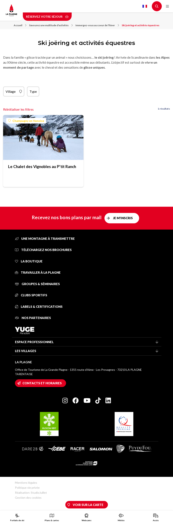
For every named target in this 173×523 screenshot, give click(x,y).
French (144, 6)
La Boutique (29, 261)
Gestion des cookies (28, 497)
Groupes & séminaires (37, 284)
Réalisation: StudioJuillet (31, 492)
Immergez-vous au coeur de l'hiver (97, 25)
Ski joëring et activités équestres (140, 25)
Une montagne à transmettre (45, 238)
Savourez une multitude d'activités (51, 25)
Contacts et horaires (42, 383)
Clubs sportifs (31, 295)
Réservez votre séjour (47, 16)
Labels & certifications (39, 306)
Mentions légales (26, 482)
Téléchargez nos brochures (43, 250)
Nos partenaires (33, 318)
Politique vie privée (27, 487)
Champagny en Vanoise (26, 120)
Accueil (20, 25)
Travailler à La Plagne (38, 272)
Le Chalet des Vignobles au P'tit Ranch (42, 166)
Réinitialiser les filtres (18, 109)
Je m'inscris (123, 218)
